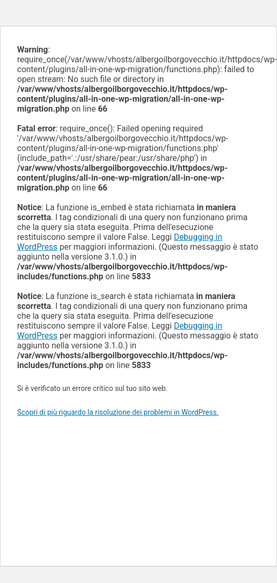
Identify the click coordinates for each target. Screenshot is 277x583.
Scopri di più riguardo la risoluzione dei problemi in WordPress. (117, 412)
